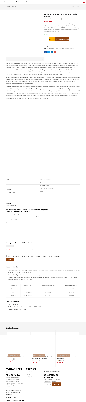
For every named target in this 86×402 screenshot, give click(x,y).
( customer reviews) (56, 19)
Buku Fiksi (61, 48)
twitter (28, 374)
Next (78, 7)
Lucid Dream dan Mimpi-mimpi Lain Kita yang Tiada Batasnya (42, 357)
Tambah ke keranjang (64, 39)
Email (31, 249)
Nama (8, 249)
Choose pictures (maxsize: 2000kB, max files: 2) (19, 243)
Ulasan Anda (9, 222)
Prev (74, 7)
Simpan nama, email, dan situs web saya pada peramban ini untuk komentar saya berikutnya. (34, 256)
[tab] (9, 59)
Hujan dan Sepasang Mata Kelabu (17, 356)
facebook (29, 371)
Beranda (8, 7)
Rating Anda (9, 220)
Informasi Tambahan (21, 59)
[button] (83, 1)
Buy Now (55, 39)
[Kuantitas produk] (46, 39)
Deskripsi (9, 59)
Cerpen (14, 7)
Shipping (40, 59)
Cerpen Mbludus (69, 48)
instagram (29, 376)
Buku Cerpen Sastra (52, 48)
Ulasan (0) (33, 59)
